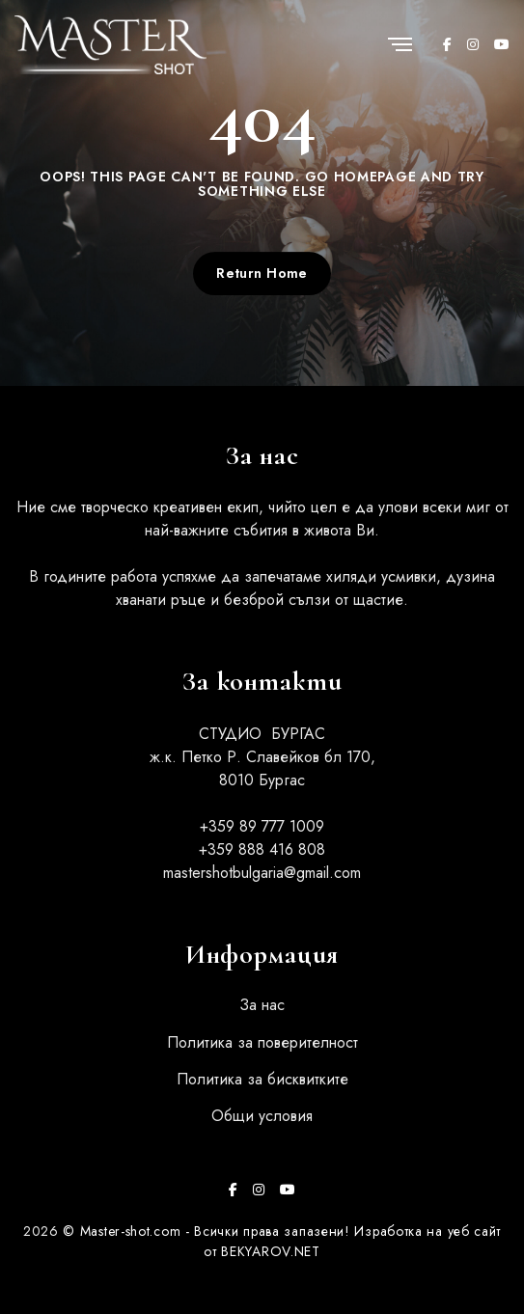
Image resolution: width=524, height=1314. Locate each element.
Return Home (262, 273)
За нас (262, 1005)
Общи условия (262, 1116)
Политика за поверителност (262, 1042)
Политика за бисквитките (262, 1079)
